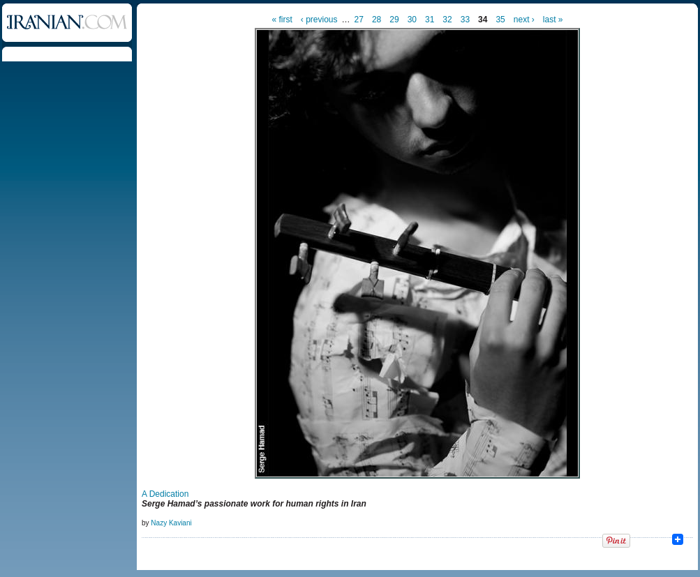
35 (500, 19)
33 (465, 19)
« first (282, 19)
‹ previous (319, 19)
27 (359, 19)
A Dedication (165, 494)
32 (447, 19)
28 (376, 19)
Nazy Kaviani (171, 523)
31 (429, 19)
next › (524, 19)
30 (412, 19)
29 (394, 19)
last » (553, 19)
